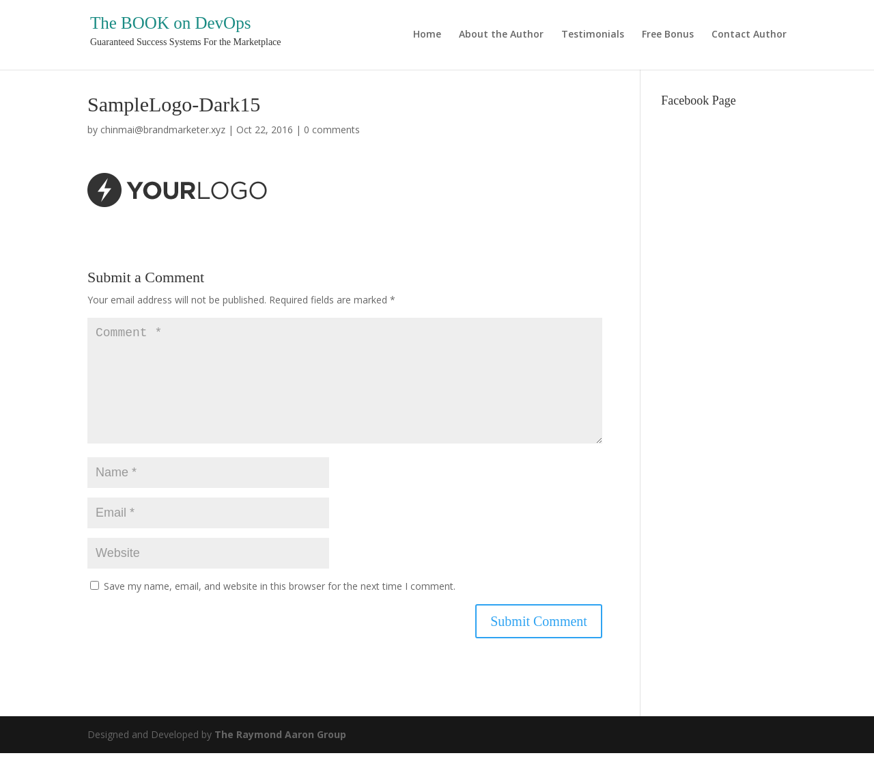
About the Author (501, 34)
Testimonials (592, 34)
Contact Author (749, 34)
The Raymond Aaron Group (280, 756)
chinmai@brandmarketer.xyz (162, 129)
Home (427, 34)
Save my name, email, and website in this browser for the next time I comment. (279, 607)
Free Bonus (668, 34)
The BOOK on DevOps (170, 23)
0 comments (332, 129)
